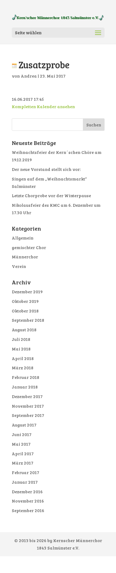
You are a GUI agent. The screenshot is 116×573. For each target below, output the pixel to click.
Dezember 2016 (27, 491)
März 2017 (22, 463)
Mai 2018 (21, 349)
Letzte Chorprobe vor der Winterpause (51, 195)
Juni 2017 (22, 434)
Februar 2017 (25, 472)
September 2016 (28, 510)
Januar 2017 (25, 482)
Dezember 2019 (27, 292)
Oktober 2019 (25, 301)
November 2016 (28, 501)
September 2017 (28, 415)
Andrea (29, 76)
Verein (19, 266)
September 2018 (28, 320)
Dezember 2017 (27, 396)
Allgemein (22, 238)
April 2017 (23, 453)
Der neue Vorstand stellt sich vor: (46, 169)
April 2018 (23, 358)
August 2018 (24, 330)
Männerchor (25, 257)
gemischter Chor (29, 247)
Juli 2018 (21, 339)
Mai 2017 (21, 444)
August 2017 (24, 425)
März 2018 (22, 368)
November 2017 (28, 406)
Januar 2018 (25, 387)
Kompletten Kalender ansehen (43, 106)
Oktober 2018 (25, 311)
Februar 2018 (25, 377)
